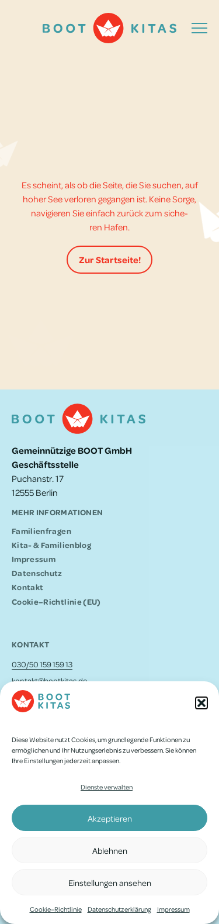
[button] (201, 703)
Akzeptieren (110, 818)
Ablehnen (109, 850)
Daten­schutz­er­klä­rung (119, 909)
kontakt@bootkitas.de (49, 680)
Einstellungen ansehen (109, 882)
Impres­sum (173, 909)
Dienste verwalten (107, 786)
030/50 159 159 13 (42, 664)
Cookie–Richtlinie (56, 909)
